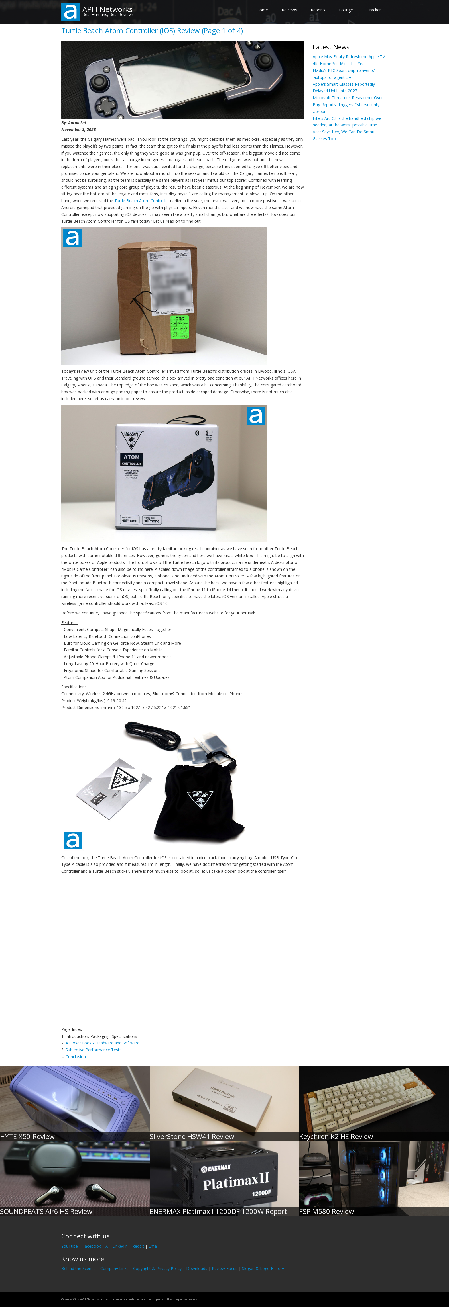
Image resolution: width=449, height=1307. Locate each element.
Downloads (196, 1268)
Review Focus (224, 1268)
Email (154, 1246)
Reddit (138, 1246)
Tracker (374, 10)
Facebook (91, 1246)
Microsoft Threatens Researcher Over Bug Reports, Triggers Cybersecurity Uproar (348, 104)
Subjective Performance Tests (93, 1049)
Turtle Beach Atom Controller (141, 200)
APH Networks (107, 9)
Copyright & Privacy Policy (157, 1268)
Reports (318, 10)
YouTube (69, 1246)
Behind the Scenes (78, 1268)
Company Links (114, 1268)
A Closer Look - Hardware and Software (102, 1043)
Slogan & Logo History (263, 1268)
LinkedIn (120, 1246)
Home (262, 10)
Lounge (346, 10)
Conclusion (76, 1056)
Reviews (289, 10)
